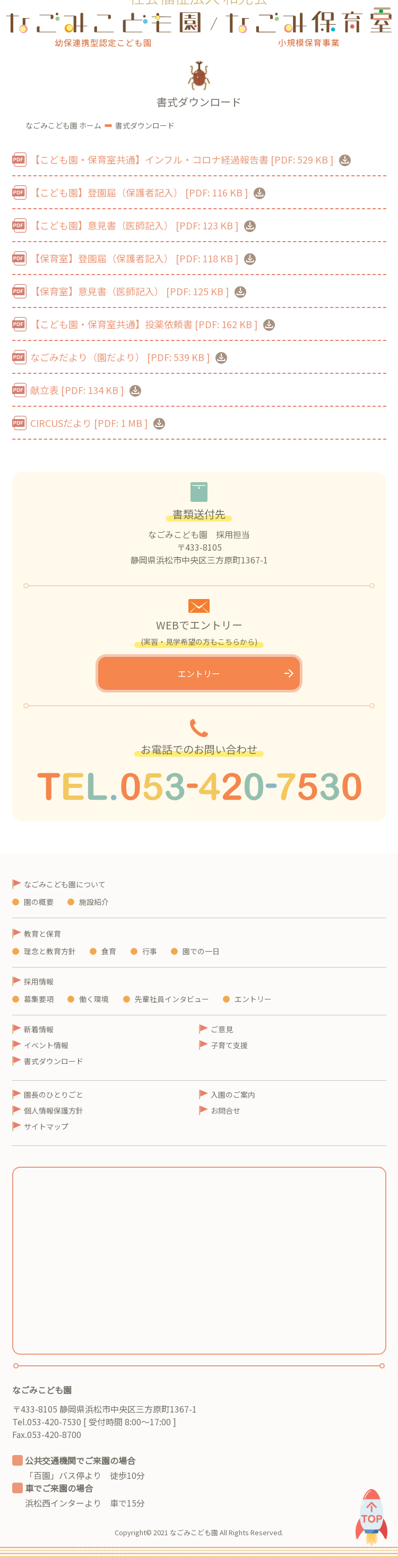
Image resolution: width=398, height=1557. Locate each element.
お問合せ (225, 1110)
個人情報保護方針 (53, 1110)
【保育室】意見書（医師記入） (138, 291)
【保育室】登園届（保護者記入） (143, 258)
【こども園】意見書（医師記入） (143, 225)
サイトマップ (46, 1126)
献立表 (85, 390)
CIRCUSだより (97, 423)
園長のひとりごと (53, 1094)
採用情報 (39, 981)
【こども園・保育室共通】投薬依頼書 (152, 324)
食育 (108, 951)
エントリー (199, 673)
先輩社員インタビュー (172, 999)
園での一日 (201, 951)
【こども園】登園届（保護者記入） (147, 192)
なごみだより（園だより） (128, 357)
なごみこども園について (65, 884)
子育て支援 (229, 1045)
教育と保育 (42, 933)
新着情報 (39, 1029)
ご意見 (222, 1029)
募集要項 (39, 999)
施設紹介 (94, 901)
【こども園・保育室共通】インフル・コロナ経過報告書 (190, 159)
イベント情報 (46, 1045)
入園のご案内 (233, 1094)
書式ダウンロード (53, 1061)
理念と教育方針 (50, 951)
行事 (149, 951)
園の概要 (39, 901)
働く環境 (94, 999)
